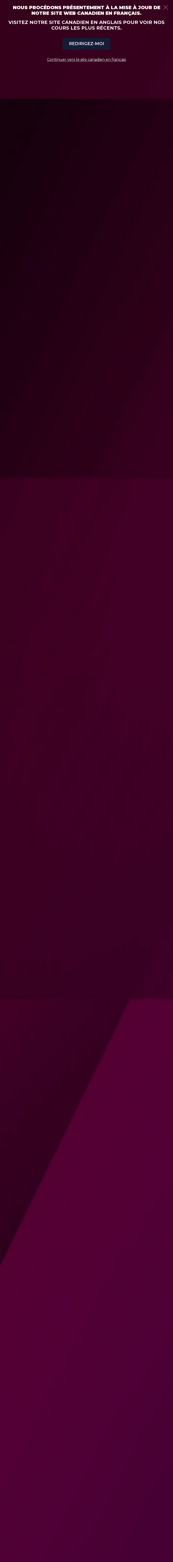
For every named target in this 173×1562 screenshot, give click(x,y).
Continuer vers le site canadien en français (86, 59)
